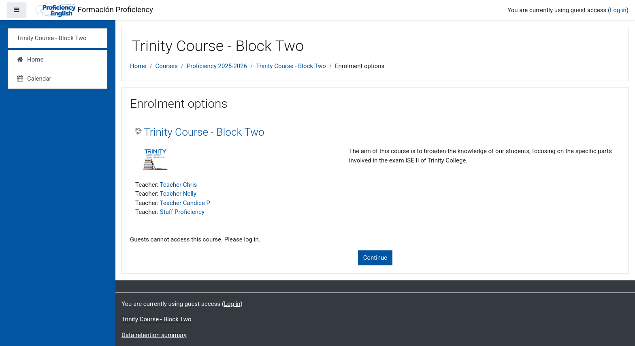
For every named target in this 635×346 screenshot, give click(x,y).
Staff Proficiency (182, 212)
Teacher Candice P (185, 203)
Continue (375, 257)
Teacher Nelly (178, 193)
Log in (618, 10)
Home (138, 66)
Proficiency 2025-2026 (217, 66)
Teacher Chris (178, 184)
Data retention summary (154, 335)
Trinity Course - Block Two (291, 66)
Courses (167, 66)
